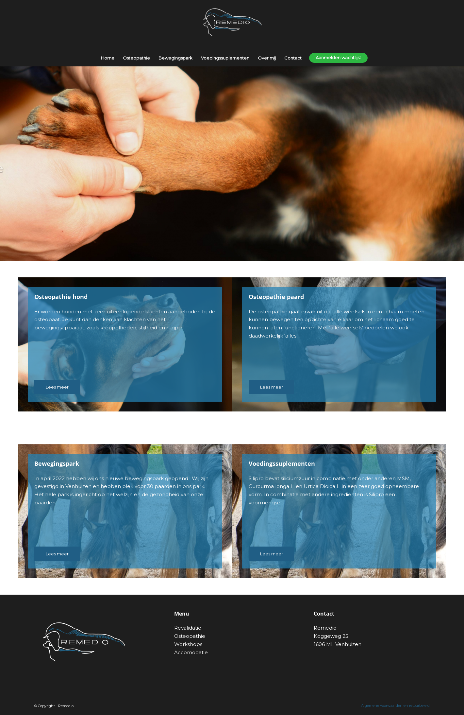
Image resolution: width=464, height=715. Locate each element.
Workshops (188, 644)
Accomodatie (191, 652)
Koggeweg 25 (331, 636)
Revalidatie (187, 628)
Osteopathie (189, 636)
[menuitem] (108, 58)
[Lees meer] (57, 387)
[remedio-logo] (232, 24)
